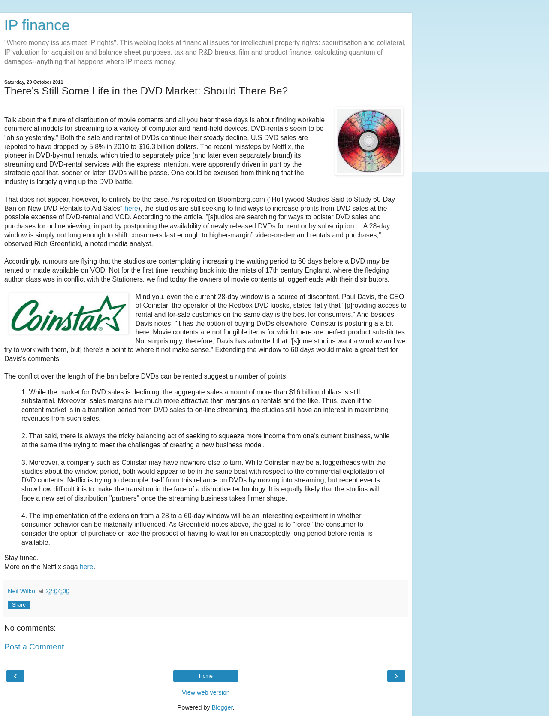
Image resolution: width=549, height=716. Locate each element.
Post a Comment (34, 646)
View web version (206, 692)
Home (206, 676)
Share (19, 605)
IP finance (37, 25)
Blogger (222, 707)
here (131, 208)
